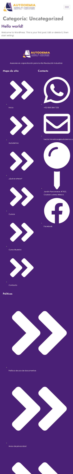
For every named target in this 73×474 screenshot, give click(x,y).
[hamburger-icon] (67, 7)
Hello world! (12, 26)
